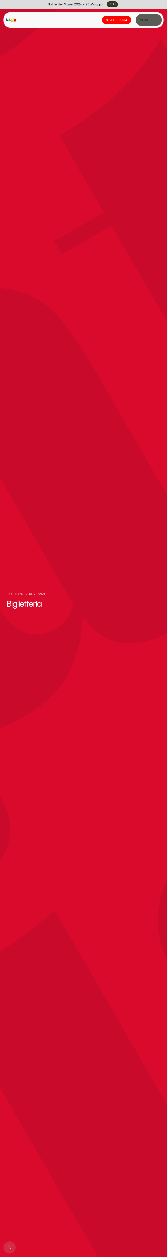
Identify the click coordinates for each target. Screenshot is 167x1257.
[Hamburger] (149, 20)
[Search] (9, 1247)
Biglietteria (116, 20)
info (112, 4)
